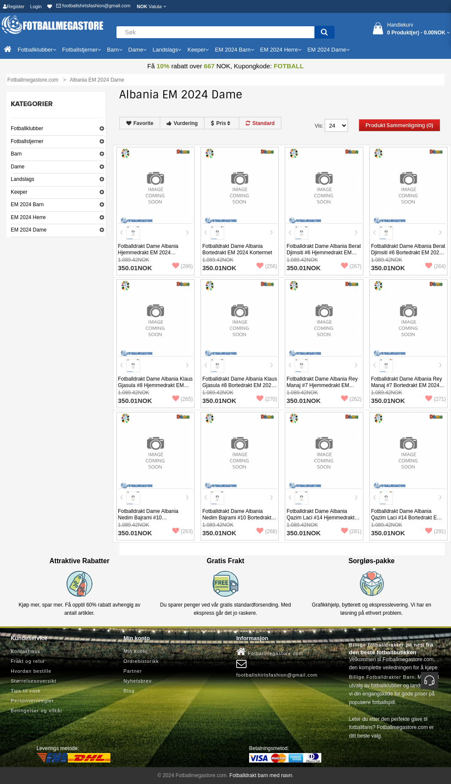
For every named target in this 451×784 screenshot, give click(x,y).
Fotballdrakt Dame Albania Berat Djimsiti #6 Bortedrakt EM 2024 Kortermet (408, 252)
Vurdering (182, 123)
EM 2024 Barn (27, 204)
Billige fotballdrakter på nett (386, 644)
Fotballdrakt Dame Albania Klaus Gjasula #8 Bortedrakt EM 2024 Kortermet (239, 385)
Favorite (140, 123)
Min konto (136, 651)
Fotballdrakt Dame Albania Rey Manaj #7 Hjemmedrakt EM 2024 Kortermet (321, 385)
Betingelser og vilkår (36, 710)
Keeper (19, 192)
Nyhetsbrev (138, 680)
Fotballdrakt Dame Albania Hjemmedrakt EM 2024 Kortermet (148, 252)
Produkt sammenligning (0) (399, 125)
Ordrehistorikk (141, 661)
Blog (129, 690)
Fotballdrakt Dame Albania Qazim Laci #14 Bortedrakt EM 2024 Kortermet (406, 517)
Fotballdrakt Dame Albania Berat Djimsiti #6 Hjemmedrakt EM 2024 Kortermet (323, 252)
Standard (260, 123)
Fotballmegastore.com (269, 652)
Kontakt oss (25, 651)
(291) (435, 531)
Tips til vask (26, 690)
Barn (16, 154)
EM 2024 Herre (28, 217)
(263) (182, 531)
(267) (351, 266)
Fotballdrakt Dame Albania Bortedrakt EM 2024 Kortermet (237, 249)
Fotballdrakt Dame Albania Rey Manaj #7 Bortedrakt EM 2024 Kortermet (406, 385)
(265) (182, 399)
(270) (266, 399)
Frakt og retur (28, 661)
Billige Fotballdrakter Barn (382, 677)
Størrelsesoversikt (33, 680)
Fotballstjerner (27, 141)
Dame (17, 167)
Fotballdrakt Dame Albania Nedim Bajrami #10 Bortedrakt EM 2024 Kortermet (236, 517)
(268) (266, 531)
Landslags (22, 179)
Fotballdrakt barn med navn (260, 775)
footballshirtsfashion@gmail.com (93, 5)
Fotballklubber (27, 128)
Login (36, 6)
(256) (266, 266)
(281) (351, 531)
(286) (182, 266)
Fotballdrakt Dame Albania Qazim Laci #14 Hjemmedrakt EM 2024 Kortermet (320, 517)
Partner (133, 671)
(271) (435, 399)
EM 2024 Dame (28, 230)
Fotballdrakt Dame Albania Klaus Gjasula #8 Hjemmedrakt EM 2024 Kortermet (155, 385)
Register (13, 6)
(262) (351, 399)
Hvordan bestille (31, 671)
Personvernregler (32, 700)
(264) (435, 266)
